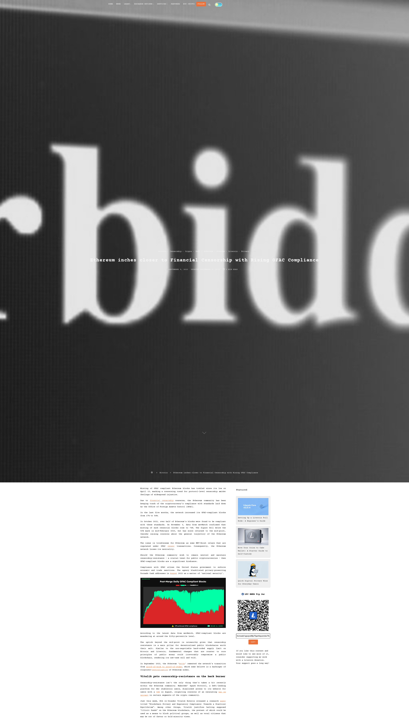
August (173, 573)
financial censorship (161, 501)
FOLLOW (211, 5)
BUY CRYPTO (198, 5)
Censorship (175, 251)
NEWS (120, 5)
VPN (158, 692)
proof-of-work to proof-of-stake (164, 667)
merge (182, 664)
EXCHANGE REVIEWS (148, 5)
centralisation (160, 670)
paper (223, 701)
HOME (111, 5)
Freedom (221, 251)
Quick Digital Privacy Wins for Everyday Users (253, 581)
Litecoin (233, 251)
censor (171, 546)
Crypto (188, 251)
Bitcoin (162, 251)
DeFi (198, 251)
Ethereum (208, 251)
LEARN (130, 5)
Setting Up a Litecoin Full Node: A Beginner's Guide (253, 518)
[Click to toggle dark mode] (229, 4)
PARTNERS (183, 5)
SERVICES (167, 5)
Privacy (245, 251)
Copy (253, 642)
